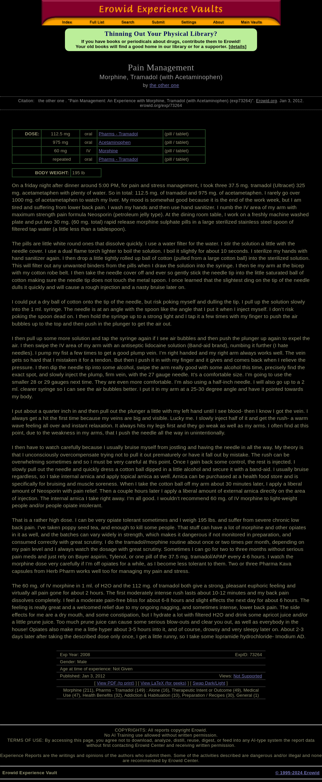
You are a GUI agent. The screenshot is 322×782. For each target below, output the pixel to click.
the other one (164, 85)
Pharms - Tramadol (118, 133)
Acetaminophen (115, 142)
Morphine (108, 150)
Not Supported (247, 675)
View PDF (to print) (115, 683)
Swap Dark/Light (209, 683)
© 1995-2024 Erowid (297, 772)
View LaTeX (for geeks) (163, 683)
